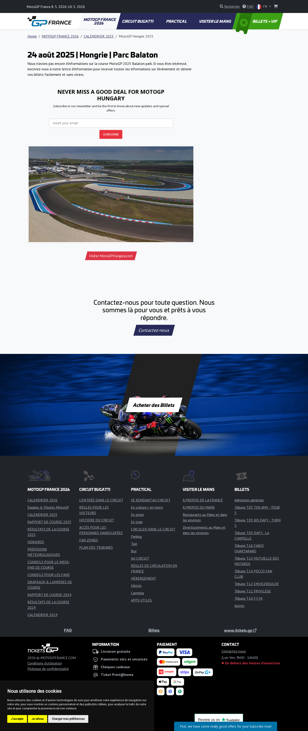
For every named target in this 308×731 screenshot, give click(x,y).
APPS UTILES (141, 600)
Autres (239, 605)
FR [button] (262, 6)
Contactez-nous (154, 330)
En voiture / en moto (147, 507)
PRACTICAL (176, 21)
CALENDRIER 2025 (99, 36)
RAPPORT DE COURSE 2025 (49, 522)
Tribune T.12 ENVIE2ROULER (256, 583)
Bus (134, 551)
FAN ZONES (88, 540)
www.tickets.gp (240, 630)
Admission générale (249, 500)
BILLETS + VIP (256, 21)
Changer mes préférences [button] (68, 719)
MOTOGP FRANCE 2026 (100, 21)
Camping (137, 593)
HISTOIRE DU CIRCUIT (96, 520)
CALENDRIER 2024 (42, 614)
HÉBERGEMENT (143, 578)
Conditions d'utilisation (44, 663)
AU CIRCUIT (140, 558)
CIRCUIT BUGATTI (137, 21)
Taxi (134, 543)
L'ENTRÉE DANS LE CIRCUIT (101, 500)
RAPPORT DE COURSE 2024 (49, 594)
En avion (137, 514)
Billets (154, 630)
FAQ (68, 630)
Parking (136, 536)
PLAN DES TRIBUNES (96, 547)
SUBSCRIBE (111, 134)
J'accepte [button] (17, 719)
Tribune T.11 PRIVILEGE (252, 591)
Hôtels (136, 585)
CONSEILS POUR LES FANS (48, 574)
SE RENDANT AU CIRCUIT (150, 500)
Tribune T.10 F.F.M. (248, 598)
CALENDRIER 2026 (42, 500)
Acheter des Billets (154, 404)
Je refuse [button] (38, 719)
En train (137, 522)
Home (32, 36)
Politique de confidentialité (48, 668)
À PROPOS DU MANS (199, 507)
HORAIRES (35, 542)
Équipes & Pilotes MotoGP (48, 507)
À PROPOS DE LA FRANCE (203, 500)
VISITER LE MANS (215, 21)
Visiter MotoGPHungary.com (111, 256)
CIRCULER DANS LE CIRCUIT (153, 529)
